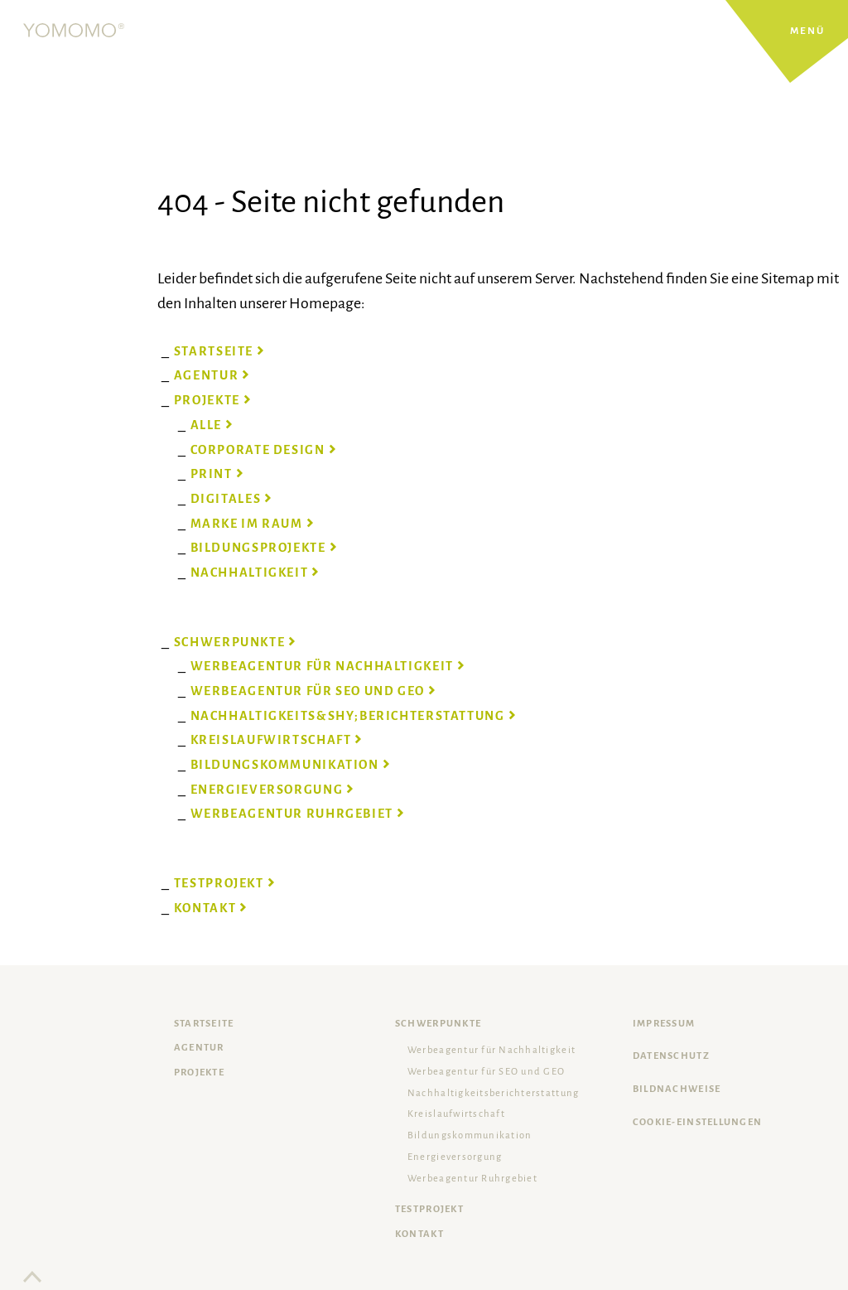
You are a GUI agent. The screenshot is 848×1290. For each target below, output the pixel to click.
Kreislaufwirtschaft (456, 1114)
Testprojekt (429, 1209)
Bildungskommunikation (469, 1135)
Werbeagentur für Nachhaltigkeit (491, 1050)
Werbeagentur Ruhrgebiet (472, 1178)
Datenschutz (671, 1056)
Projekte (199, 1072)
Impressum (664, 1023)
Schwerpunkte (438, 1023)
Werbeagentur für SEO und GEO (486, 1071)
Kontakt (419, 1234)
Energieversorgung (454, 1157)
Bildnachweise (676, 1089)
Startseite (204, 1023)
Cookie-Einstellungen (697, 1122)
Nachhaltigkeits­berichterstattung (493, 1093)
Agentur (199, 1047)
